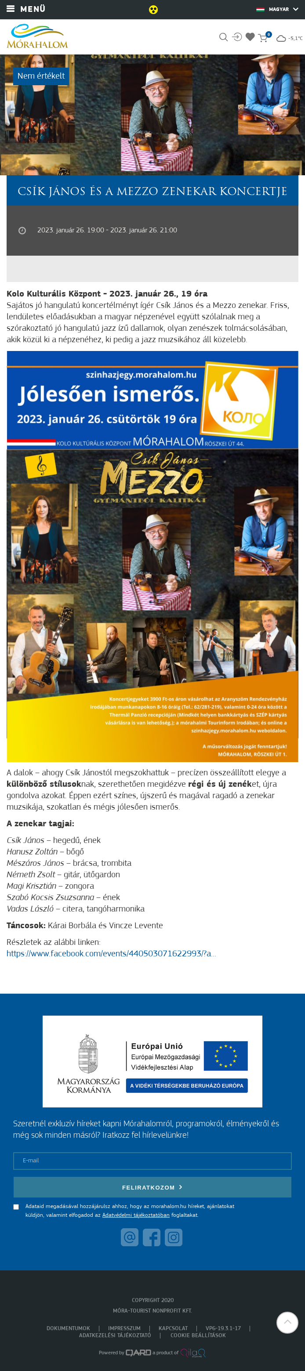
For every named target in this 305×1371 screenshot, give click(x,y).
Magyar (277, 9)
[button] (287, 1323)
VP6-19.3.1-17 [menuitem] (223, 1328)
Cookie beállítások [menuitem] (198, 1335)
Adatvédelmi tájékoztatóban (136, 1215)
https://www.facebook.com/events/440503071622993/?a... (111, 954)
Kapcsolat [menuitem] (173, 1328)
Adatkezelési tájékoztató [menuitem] (115, 1335)
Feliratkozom (152, 1187)
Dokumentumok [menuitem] (68, 1328)
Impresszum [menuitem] (124, 1328)
